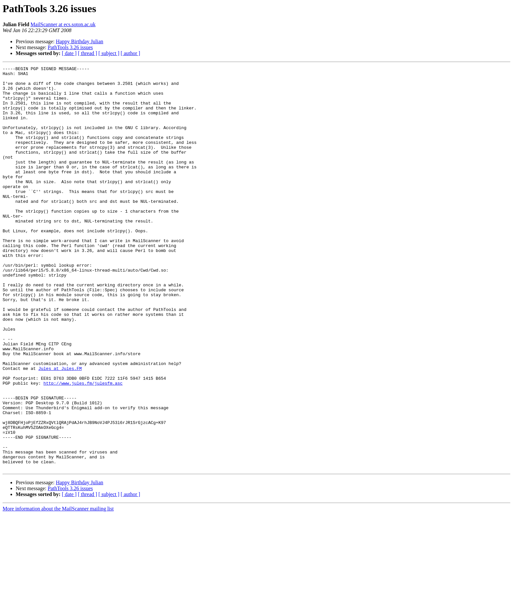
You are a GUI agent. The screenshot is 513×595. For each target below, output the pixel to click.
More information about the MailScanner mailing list (58, 589)
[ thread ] (87, 53)
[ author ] (130, 53)
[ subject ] (108, 53)
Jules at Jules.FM (60, 429)
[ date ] (69, 53)
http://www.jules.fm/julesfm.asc (83, 447)
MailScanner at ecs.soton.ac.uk (63, 24)
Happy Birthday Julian (79, 41)
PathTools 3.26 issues (70, 47)
